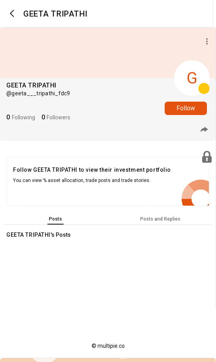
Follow (186, 108)
